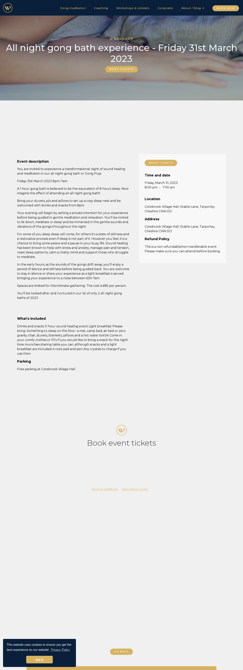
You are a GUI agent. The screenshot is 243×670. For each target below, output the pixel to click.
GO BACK (121, 651)
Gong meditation (73, 8)
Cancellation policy (135, 489)
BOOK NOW (226, 8)
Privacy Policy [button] (60, 649)
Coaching (101, 8)
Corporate (165, 8)
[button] (193, 7)
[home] (8, 8)
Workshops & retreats (132, 8)
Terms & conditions (104, 489)
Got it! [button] (39, 659)
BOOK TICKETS (122, 69)
